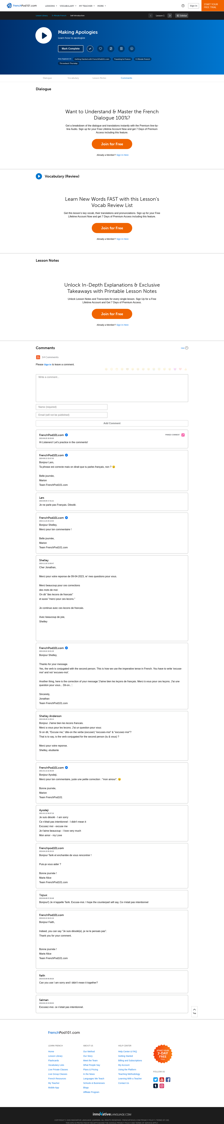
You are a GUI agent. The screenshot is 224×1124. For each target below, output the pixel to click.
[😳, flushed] (111, 357)
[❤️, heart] (180, 357)
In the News (89, 1069)
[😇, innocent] (159, 357)
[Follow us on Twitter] (155, 1074)
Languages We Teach (93, 1074)
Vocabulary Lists (56, 1060)
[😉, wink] (148, 357)
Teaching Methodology (129, 1069)
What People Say (91, 1060)
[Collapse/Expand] (112, 348)
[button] (183, 5)
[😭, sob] (153, 357)
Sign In (193, 6)
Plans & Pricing (90, 1065)
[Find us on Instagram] (161, 1081)
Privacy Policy (148, 1115)
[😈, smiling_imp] (175, 357)
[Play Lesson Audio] (43, 35)
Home (51, 1047)
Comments (126, 78)
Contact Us (123, 1078)
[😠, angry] (132, 357)
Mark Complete (71, 48)
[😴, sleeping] (164, 357)
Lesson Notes (99, 78)
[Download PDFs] (121, 48)
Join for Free (112, 144)
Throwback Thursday (68, 63)
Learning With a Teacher (130, 1074)
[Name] (71, 402)
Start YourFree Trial (213, 6)
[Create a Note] (110, 48)
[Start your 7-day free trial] (162, 1049)
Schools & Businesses (94, 1078)
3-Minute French (59, 15)
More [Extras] (100, 6)
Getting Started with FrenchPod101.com (92, 59)
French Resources (57, 1074)
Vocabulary (67, 6)
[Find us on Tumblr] (155, 1081)
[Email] (71, 410)
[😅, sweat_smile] (143, 357)
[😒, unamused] (122, 357)
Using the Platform (127, 1065)
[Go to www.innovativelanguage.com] (112, 1109)
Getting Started (125, 1051)
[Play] (39, 176)
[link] (170, 15)
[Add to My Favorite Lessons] (100, 48)
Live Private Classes (58, 1065)
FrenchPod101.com (131, 1115)
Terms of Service (143, 1118)
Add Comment (52, 418)
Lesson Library (42, 15)
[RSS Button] (38, 357)
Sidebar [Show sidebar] (183, 15)
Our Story (88, 1051)
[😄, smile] (106, 357)
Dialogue (47, 78)
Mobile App (53, 1083)
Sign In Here (122, 155)
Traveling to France (122, 59)
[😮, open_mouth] (169, 357)
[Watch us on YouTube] (161, 1074)
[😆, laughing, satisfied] (138, 357)
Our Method (89, 1047)
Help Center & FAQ (127, 1047)
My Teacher (85, 6)
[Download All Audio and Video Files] (131, 48)
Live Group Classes (57, 1069)
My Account (123, 1060)
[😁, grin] (116, 357)
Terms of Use (162, 1115)
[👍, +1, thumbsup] (185, 357)
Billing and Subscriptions (130, 1056)
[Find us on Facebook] (168, 1074)
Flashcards (53, 1056)
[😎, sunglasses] (127, 357)
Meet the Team (90, 1056)
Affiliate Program (91, 1087)
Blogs (86, 1083)
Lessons (50, 6)
